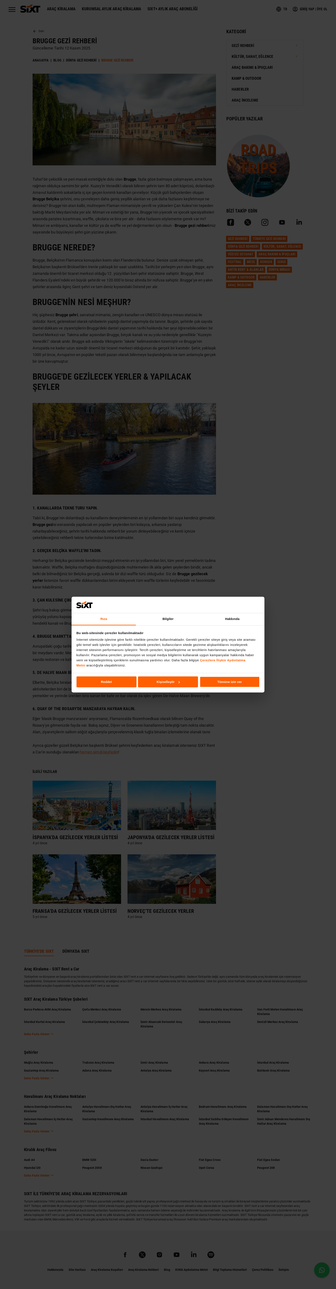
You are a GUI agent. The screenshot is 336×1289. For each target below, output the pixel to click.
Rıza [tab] (103, 619)
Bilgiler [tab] (168, 619)
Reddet (106, 682)
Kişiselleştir (168, 682)
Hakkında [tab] (232, 619)
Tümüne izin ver (229, 682)
